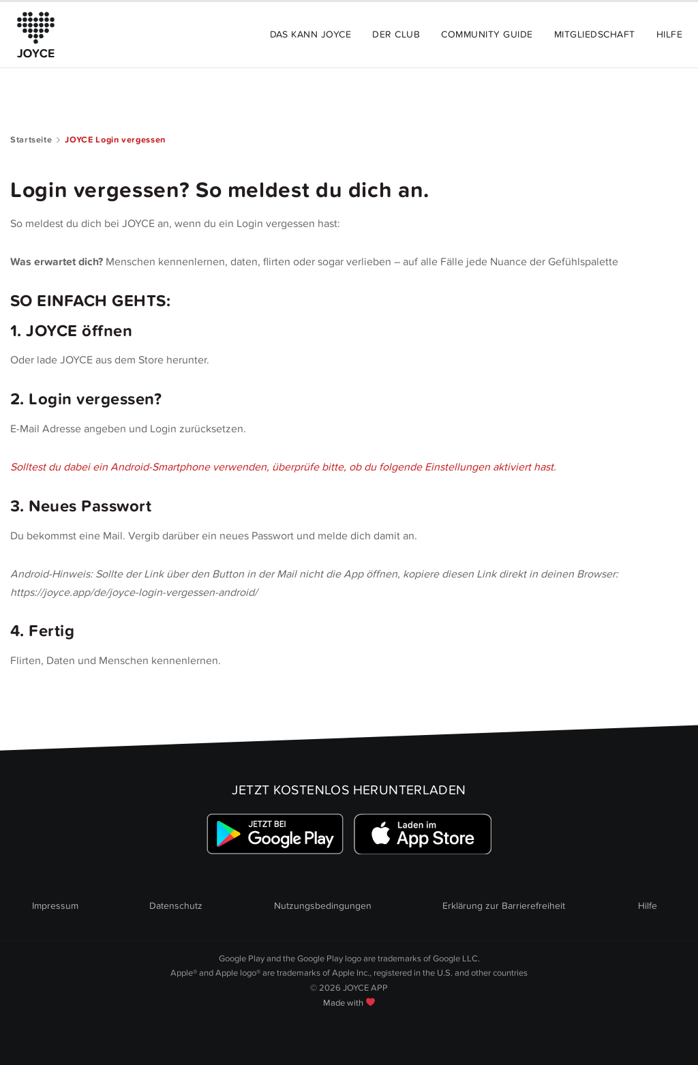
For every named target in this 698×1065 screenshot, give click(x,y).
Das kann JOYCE (311, 34)
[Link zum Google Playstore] (275, 834)
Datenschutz (175, 906)
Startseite (31, 139)
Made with (349, 1002)
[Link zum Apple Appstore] (423, 834)
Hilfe (669, 34)
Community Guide (486, 34)
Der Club (396, 34)
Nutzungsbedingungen (322, 906)
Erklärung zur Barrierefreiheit (503, 906)
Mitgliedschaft (594, 34)
